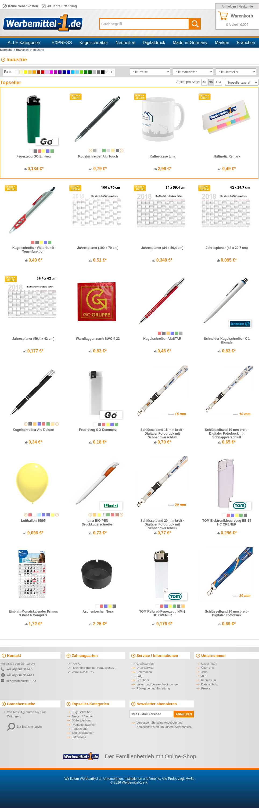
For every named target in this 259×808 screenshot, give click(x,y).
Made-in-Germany (190, 42)
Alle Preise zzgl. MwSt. (178, 779)
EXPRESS (62, 42)
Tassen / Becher (82, 716)
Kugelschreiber (94, 42)
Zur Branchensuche (24, 726)
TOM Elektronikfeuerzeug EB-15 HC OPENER (226, 522)
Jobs (204, 672)
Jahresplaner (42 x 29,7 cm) (227, 248)
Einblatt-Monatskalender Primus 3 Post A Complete (33, 613)
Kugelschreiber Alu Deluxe (33, 430)
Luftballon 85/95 (33, 521)
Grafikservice (145, 663)
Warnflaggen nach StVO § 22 (98, 339)
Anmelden (229, 6)
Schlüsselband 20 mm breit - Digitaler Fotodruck (227, 613)
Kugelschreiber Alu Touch (98, 156)
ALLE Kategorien (24, 42)
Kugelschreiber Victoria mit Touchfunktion (33, 249)
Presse (205, 688)
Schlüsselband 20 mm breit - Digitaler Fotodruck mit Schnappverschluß (162, 524)
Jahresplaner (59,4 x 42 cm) (33, 339)
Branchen (246, 42)
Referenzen (144, 672)
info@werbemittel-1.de (21, 680)
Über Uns (207, 667)
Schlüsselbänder (82, 732)
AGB (204, 676)
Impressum (208, 680)
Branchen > (24, 49)
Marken (222, 42)
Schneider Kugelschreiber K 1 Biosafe (227, 340)
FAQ (139, 676)
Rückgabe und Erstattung (153, 688)
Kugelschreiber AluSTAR (162, 339)
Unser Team (209, 663)
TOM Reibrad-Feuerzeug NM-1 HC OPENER (162, 613)
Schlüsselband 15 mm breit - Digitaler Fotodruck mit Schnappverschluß (162, 433)
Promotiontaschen (84, 724)
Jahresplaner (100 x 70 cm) (97, 248)
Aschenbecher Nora (97, 611)
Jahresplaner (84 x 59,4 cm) (162, 248)
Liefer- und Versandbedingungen (157, 684)
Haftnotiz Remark (227, 156)
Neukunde (246, 6)
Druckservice (145, 667)
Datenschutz (209, 684)
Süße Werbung (82, 720)
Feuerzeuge (80, 728)
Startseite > (7, 49)
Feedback (142, 680)
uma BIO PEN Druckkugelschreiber (98, 522)
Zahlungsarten (85, 655)
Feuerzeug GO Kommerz (98, 430)
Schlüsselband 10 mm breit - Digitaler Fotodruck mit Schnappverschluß (227, 433)
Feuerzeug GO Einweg (33, 156)
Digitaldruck (154, 42)
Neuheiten (125, 42)
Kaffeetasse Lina (162, 156)
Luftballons (79, 737)
